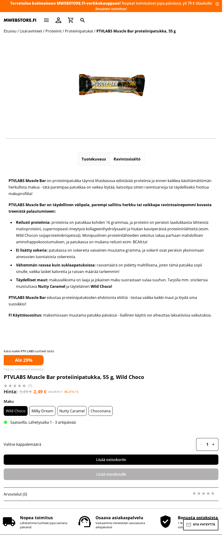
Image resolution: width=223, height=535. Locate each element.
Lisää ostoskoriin (111, 459)
